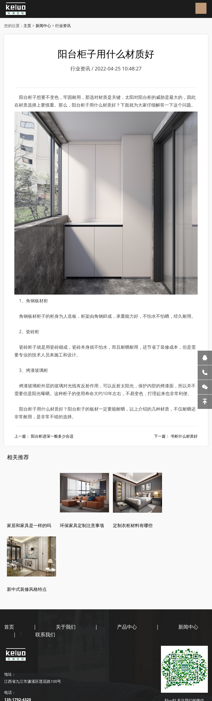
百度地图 (39, 679)
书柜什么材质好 (184, 437)
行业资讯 (63, 25)
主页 (27, 25)
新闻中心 (43, 25)
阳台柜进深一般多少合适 (52, 437)
